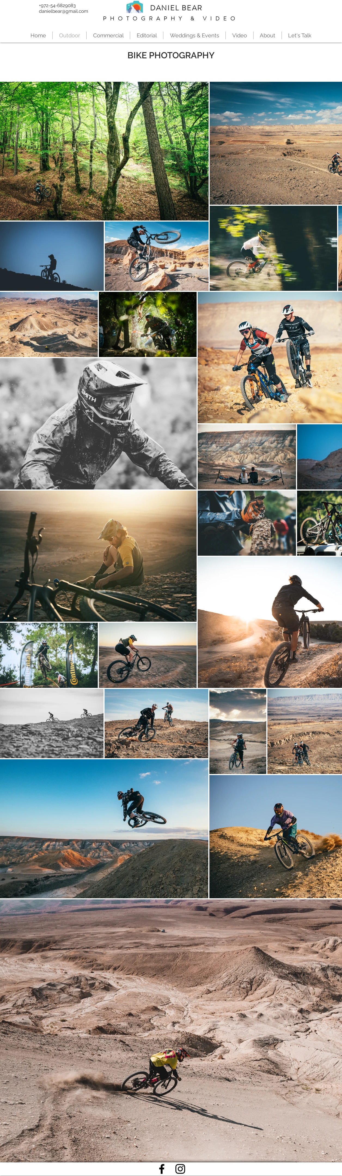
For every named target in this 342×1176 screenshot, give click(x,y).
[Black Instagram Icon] (180, 1168)
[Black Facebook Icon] (161, 1168)
